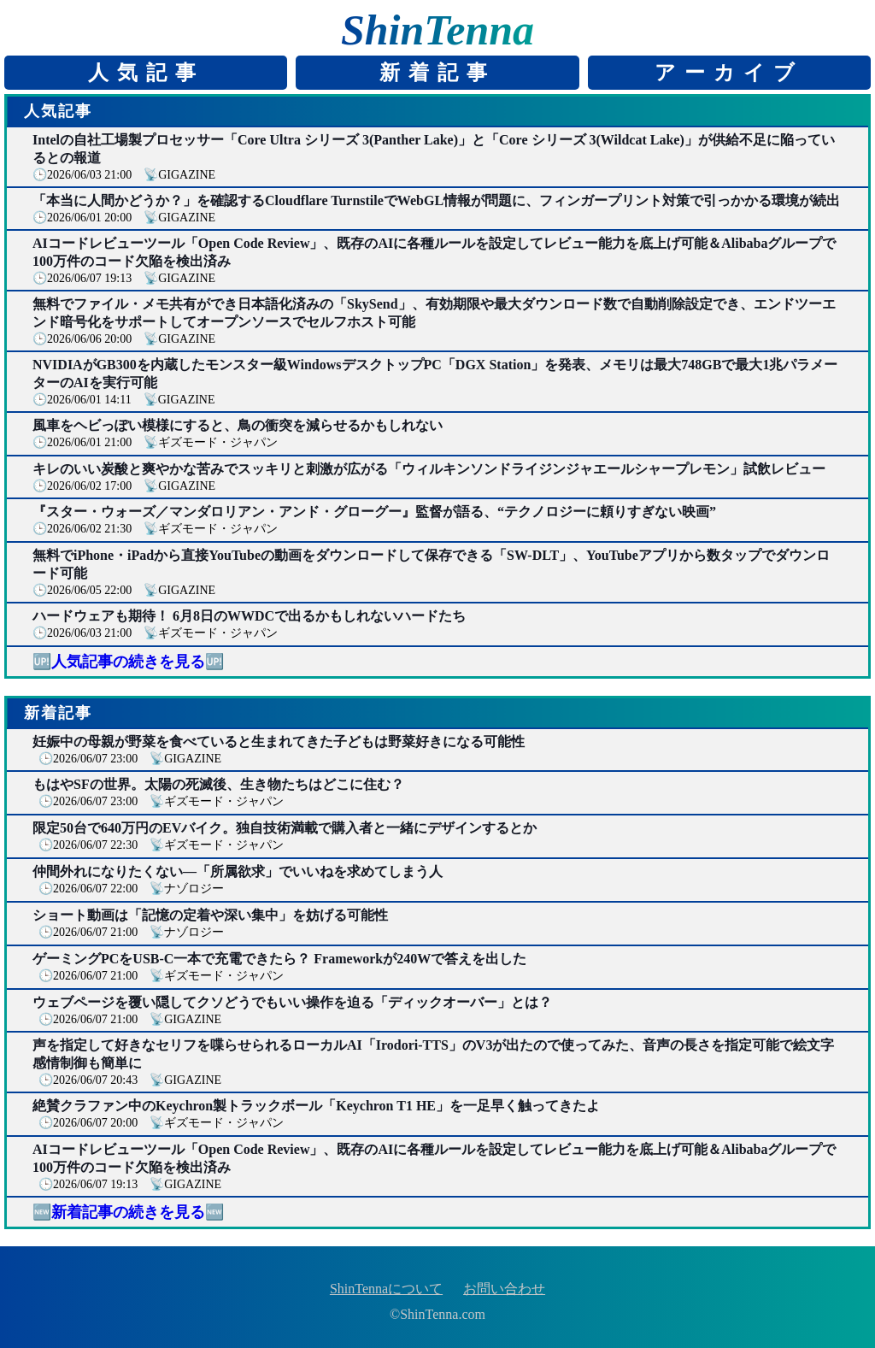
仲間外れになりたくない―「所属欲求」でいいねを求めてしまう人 (237, 871)
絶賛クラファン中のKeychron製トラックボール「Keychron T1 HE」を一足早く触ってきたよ (316, 1105)
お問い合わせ (504, 1288)
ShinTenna (437, 30)
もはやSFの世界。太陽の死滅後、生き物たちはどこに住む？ (218, 784)
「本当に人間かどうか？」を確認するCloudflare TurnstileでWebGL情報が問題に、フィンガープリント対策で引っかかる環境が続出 (436, 200)
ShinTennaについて (386, 1288)
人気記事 (146, 73)
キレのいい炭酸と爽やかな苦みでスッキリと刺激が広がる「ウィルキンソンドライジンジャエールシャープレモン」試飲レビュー (428, 469)
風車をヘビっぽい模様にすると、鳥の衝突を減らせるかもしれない (237, 425)
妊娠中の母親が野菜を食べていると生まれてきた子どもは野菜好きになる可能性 (278, 741)
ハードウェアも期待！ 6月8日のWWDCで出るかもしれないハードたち (249, 616)
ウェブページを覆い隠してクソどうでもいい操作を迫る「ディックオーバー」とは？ (292, 1002)
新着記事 (437, 73)
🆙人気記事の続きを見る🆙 (128, 661)
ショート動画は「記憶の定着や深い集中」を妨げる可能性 (210, 915)
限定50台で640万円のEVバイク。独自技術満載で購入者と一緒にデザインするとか (284, 828)
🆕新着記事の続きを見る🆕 (128, 1212)
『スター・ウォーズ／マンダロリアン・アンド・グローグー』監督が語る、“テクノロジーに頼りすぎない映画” (374, 511)
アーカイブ (729, 73)
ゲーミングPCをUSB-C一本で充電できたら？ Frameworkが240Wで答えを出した (279, 958)
